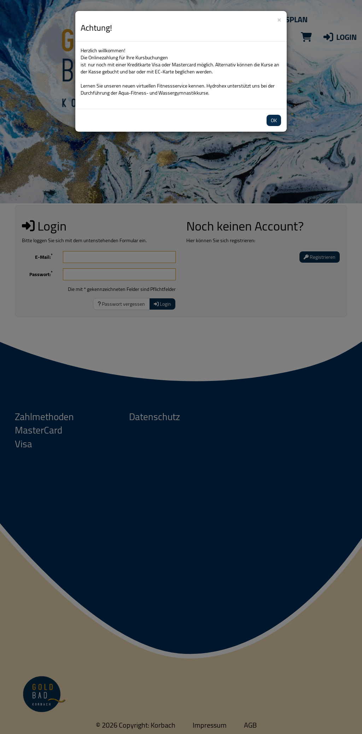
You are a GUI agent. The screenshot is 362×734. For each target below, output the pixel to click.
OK (274, 120)
